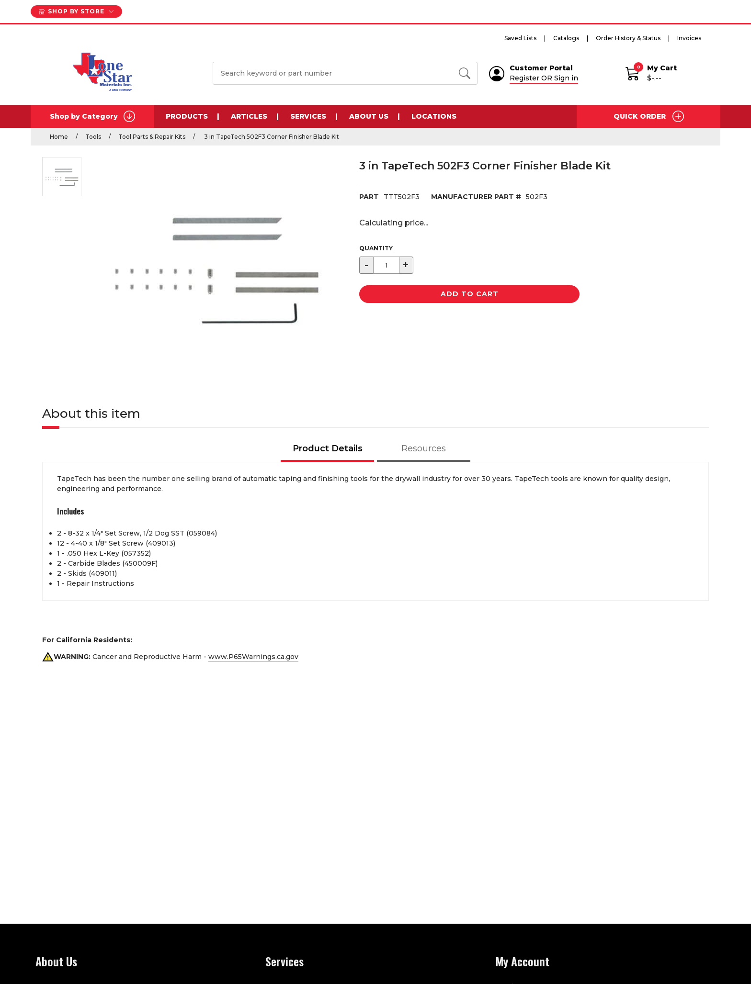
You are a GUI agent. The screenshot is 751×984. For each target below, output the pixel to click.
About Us (368, 116)
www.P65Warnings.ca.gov (253, 656)
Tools (93, 136)
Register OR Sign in (544, 78)
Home (59, 136)
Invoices (689, 38)
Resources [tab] (423, 448)
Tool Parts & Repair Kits (151, 136)
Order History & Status (628, 38)
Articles (249, 116)
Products (187, 116)
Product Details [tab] (328, 448)
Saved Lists (520, 38)
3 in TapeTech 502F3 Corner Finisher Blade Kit (271, 136)
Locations (433, 116)
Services (308, 116)
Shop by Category (92, 116)
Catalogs (566, 38)
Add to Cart (470, 294)
